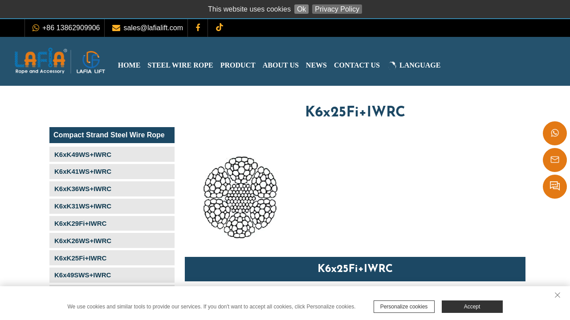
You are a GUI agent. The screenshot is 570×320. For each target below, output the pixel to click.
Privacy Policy (337, 9)
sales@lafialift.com (153, 28)
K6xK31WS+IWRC (82, 206)
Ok (301, 9)
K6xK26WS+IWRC (82, 240)
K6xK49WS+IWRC (82, 154)
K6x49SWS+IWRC (82, 275)
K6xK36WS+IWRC (82, 188)
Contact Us (375, 65)
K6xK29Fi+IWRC (80, 223)
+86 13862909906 (71, 28)
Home (147, 65)
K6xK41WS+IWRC (82, 171)
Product (255, 65)
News (334, 65)
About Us (299, 65)
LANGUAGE (431, 66)
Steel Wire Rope (198, 65)
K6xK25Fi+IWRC (80, 258)
